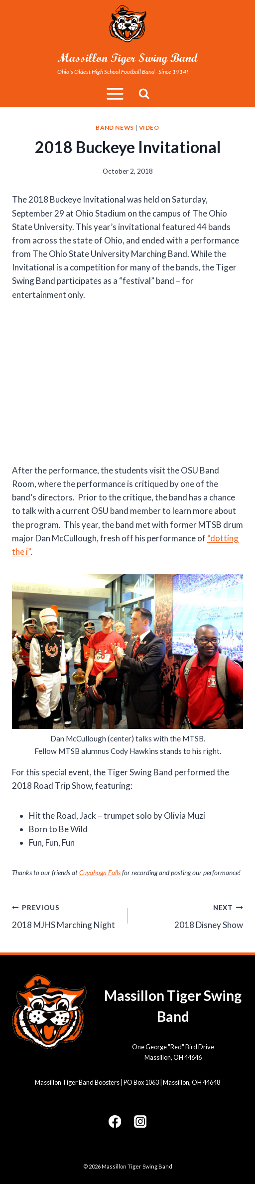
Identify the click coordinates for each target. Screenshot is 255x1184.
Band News (114, 127)
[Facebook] (115, 1121)
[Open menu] (115, 94)
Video (149, 127)
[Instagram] (140, 1121)
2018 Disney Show (189, 915)
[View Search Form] (144, 94)
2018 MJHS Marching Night (65, 915)
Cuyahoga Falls (100, 873)
